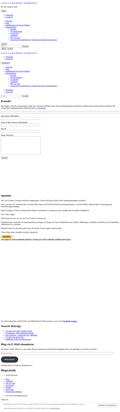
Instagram (9, 15)
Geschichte (14, 34)
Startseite (9, 21)
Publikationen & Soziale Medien (18, 25)
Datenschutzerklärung (14, 395)
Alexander (42, 108)
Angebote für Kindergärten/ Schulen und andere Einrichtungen (33, 40)
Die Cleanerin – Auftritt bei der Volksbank (21, 339)
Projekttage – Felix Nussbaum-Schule (20, 337)
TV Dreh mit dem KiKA (15, 341)
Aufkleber (14, 36)
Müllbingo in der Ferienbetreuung (18, 343)
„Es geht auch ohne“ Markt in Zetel (19, 334)
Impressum (10, 393)
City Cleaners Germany (19, 3)
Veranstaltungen (16, 31)
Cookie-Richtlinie (55, 408)
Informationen (11, 27)
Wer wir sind (15, 38)
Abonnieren (9, 363)
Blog (7, 23)
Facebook (9, 17)
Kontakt (13, 29)
